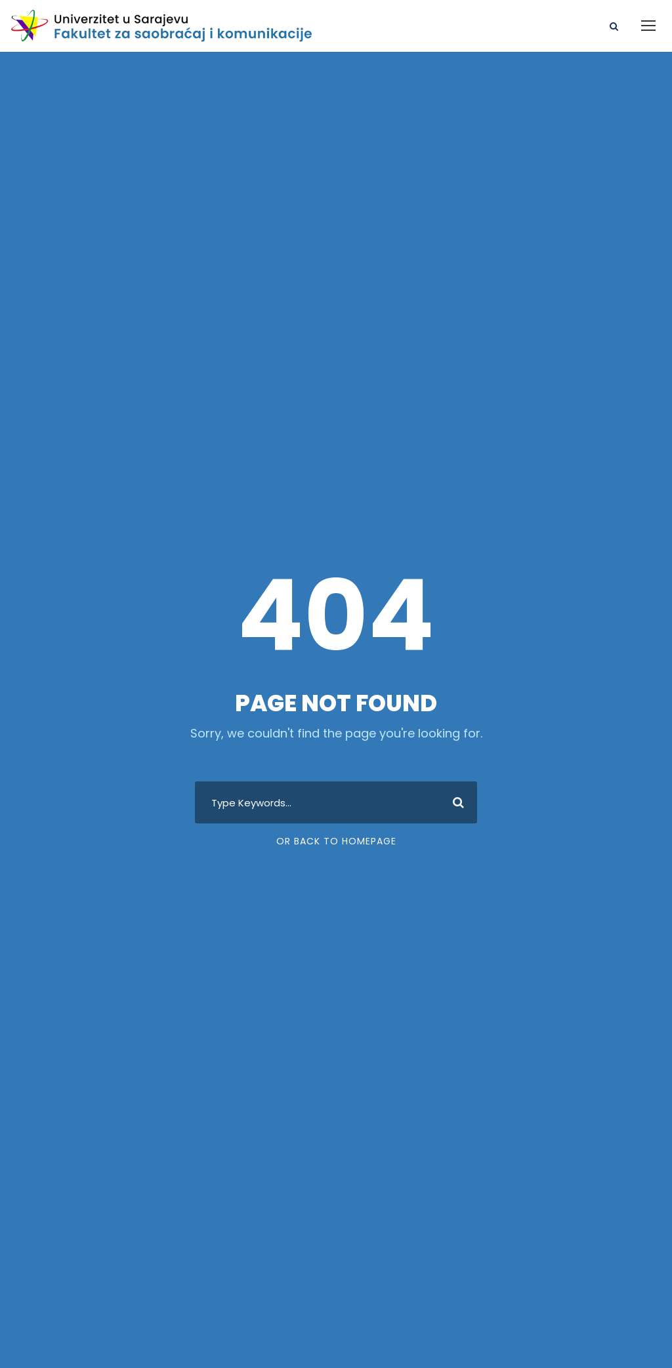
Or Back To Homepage (336, 841)
